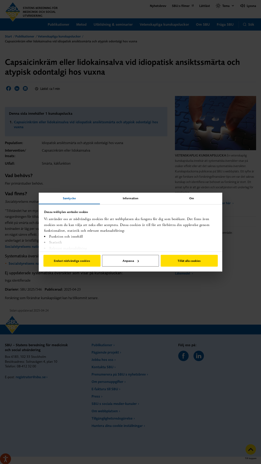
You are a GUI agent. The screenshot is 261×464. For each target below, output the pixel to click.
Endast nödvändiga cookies (72, 261)
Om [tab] (191, 198)
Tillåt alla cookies (189, 261)
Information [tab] (130, 198)
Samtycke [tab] (69, 198)
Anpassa (131, 261)
